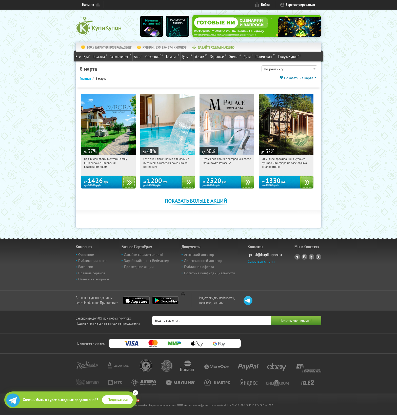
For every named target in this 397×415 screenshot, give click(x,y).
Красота (100, 56)
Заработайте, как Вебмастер (146, 260)
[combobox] (289, 68)
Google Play (165, 300)
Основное (86, 254)
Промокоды (265, 56)
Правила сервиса (91, 273)
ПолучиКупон (289, 56)
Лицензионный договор (203, 260)
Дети (248, 56)
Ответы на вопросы (93, 279)
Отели (235, 56)
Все (78, 56)
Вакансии (85, 266)
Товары (172, 56)
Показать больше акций (196, 201)
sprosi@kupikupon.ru (265, 254)
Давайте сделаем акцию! (143, 254)
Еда (87, 56)
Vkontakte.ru (304, 257)
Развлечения (120, 56)
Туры (187, 56)
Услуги (201, 56)
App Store (136, 300)
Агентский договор (199, 254)
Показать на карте (298, 78)
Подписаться (118, 399)
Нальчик (88, 5)
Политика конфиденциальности (209, 273)
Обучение (154, 56)
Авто (138, 56)
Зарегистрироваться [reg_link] (300, 5)
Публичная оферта (199, 266)
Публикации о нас (92, 260)
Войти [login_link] (265, 5)
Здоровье (218, 56)
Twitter (311, 257)
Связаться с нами (261, 261)
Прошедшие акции (139, 266)
